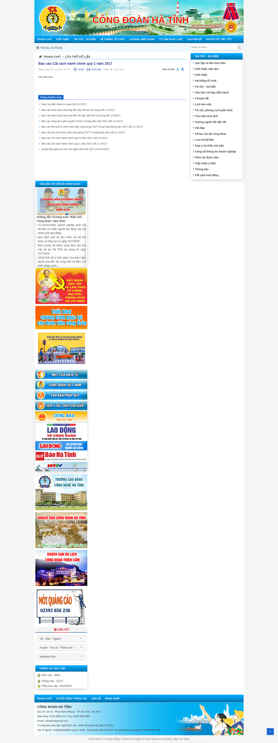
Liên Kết (61, 629)
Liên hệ (96, 698)
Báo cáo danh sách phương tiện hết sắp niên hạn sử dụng (80, 115)
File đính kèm (45, 77)
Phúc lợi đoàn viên (206, 157)
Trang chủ (51, 56)
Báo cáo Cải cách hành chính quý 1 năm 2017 (74, 143)
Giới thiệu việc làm (207, 68)
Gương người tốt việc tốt (210, 122)
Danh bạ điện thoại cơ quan (64, 104)
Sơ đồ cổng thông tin (71, 698)
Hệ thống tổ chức (206, 80)
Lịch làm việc (203, 104)
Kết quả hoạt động (206, 175)
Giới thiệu (201, 74)
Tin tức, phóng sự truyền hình (214, 110)
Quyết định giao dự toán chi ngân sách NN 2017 (75, 149)
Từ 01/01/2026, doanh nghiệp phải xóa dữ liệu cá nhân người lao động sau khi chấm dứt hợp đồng (62, 229)
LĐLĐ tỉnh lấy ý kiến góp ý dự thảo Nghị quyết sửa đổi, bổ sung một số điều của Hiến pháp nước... (62, 261)
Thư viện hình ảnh (206, 116)
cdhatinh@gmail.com (56, 720)
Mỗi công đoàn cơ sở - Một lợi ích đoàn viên (139, 47)
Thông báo (202, 169)
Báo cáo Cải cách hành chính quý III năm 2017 (74, 137)
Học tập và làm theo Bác (210, 63)
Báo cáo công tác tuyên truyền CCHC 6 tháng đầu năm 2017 (82, 121)
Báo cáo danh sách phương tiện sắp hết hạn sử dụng (78, 110)
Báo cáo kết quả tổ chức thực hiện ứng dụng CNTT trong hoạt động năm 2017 (92, 126)
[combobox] (61, 639)
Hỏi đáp (200, 127)
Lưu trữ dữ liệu (204, 139)
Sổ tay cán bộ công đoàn (210, 133)
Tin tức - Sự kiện (205, 86)
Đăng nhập (112, 698)
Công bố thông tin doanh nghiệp (215, 151)
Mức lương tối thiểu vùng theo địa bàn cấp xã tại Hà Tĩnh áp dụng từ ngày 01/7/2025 (62, 249)
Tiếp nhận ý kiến (205, 163)
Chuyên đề (202, 98)
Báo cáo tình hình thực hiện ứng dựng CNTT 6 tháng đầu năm (83, 132)
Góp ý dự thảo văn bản (209, 145)
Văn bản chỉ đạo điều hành (212, 92)
